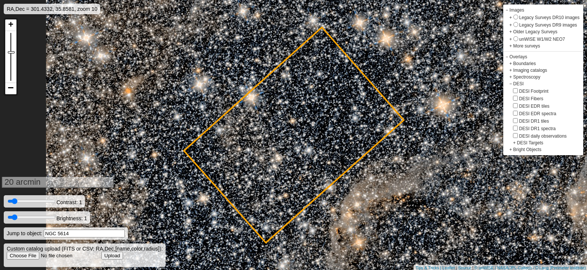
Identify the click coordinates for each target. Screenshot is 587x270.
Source (464, 268)
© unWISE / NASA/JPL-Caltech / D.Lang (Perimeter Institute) (530, 268)
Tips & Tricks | (429, 268)
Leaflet (448, 268)
